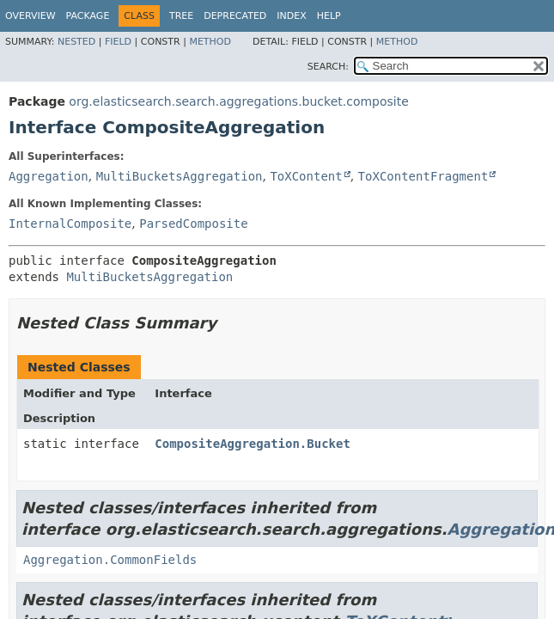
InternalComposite (70, 223)
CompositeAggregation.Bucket (252, 443)
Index (291, 15)
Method (210, 41)
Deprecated (235, 15)
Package (88, 15)
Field (118, 41)
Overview (30, 15)
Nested (76, 41)
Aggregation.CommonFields (110, 560)
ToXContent (306, 176)
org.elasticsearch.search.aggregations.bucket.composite (238, 101)
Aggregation (48, 176)
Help (329, 15)
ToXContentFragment (423, 176)
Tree (181, 15)
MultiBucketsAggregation (179, 176)
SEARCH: (328, 66)
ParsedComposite (193, 223)
